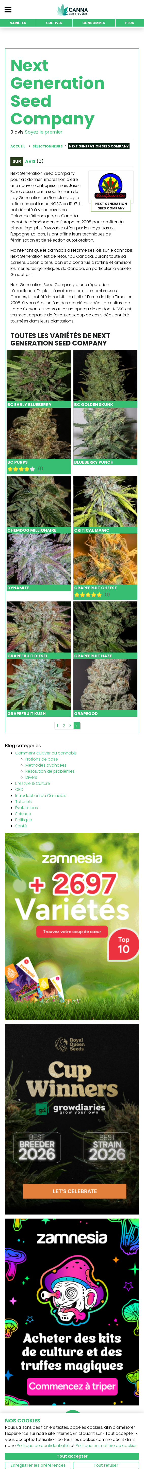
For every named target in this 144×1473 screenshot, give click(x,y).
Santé (21, 826)
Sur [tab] (16, 161)
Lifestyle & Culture (32, 783)
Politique (23, 820)
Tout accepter (72, 1456)
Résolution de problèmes (50, 771)
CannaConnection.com (72, 10)
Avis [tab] (34, 161)
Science (23, 814)
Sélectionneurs (48, 146)
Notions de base (41, 759)
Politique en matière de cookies (106, 1445)
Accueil (17, 146)
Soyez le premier (43, 132)
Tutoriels (23, 802)
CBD (19, 789)
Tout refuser (106, 1465)
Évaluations (26, 808)
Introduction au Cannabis (40, 795)
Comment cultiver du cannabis (46, 753)
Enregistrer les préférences (38, 1465)
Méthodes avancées (46, 765)
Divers (31, 777)
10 (32, 468)
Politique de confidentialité (43, 1445)
